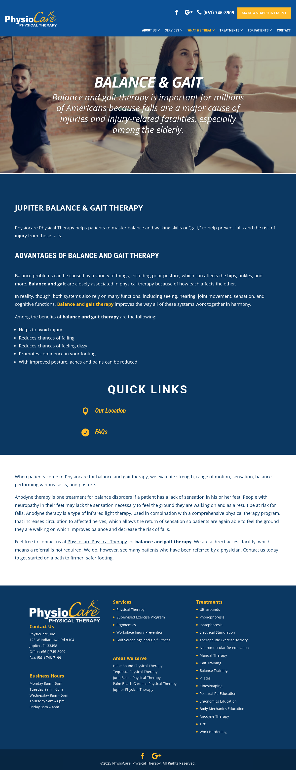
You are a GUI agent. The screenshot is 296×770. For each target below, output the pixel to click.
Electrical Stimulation (217, 632)
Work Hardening (213, 731)
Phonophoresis (212, 617)
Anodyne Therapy (214, 716)
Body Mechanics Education (222, 708)
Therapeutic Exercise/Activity (224, 640)
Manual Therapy (213, 655)
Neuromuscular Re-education (224, 647)
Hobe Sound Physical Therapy (137, 665)
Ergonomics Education (218, 701)
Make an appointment (264, 12)
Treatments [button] (231, 30)
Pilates (205, 678)
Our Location (110, 410)
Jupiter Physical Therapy (133, 689)
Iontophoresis (211, 624)
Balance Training (214, 670)
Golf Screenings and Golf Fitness (143, 640)
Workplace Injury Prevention (139, 632)
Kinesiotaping (211, 685)
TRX (203, 724)
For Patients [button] (260, 30)
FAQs (101, 431)
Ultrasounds (210, 609)
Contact (284, 30)
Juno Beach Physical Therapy (137, 677)
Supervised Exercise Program (140, 617)
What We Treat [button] (201, 30)
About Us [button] (151, 30)
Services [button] (174, 30)
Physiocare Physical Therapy (97, 542)
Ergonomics (126, 624)
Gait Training (210, 663)
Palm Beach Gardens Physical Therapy (145, 683)
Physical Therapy (130, 609)
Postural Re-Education (218, 693)
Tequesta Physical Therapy (135, 671)
